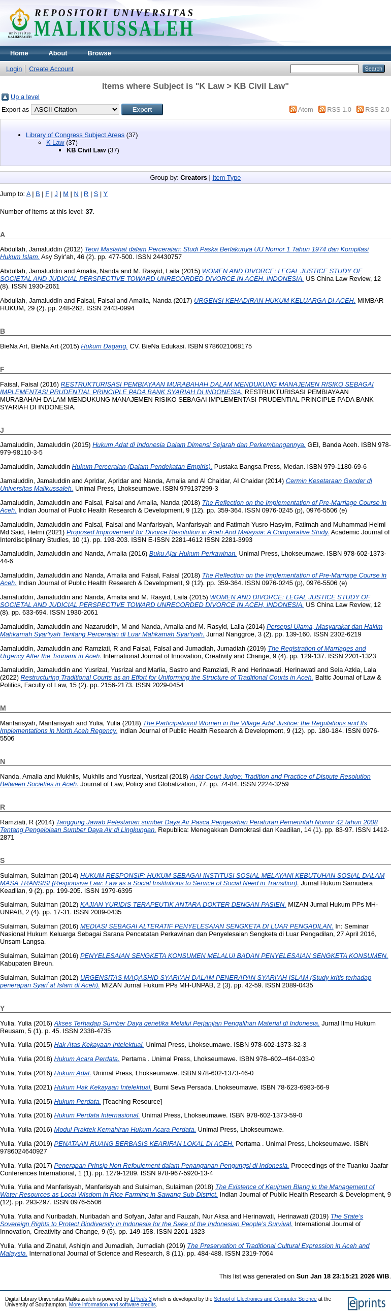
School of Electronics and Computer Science (265, 1299)
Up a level (25, 97)
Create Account (51, 69)
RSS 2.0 (377, 109)
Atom (305, 109)
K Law (55, 142)
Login (14, 69)
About (58, 53)
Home (19, 53)
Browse (99, 53)
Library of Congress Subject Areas (75, 135)
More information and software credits (112, 1304)
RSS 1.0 (339, 109)
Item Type (226, 177)
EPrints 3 (141, 1299)
